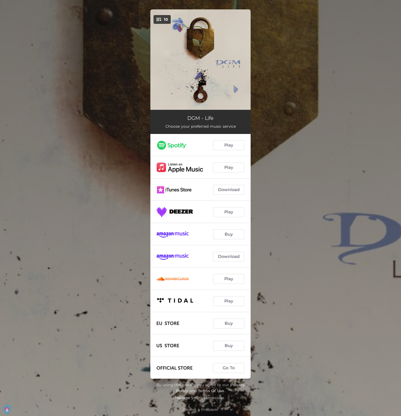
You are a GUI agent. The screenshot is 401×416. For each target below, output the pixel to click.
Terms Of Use (211, 390)
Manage (182, 397)
